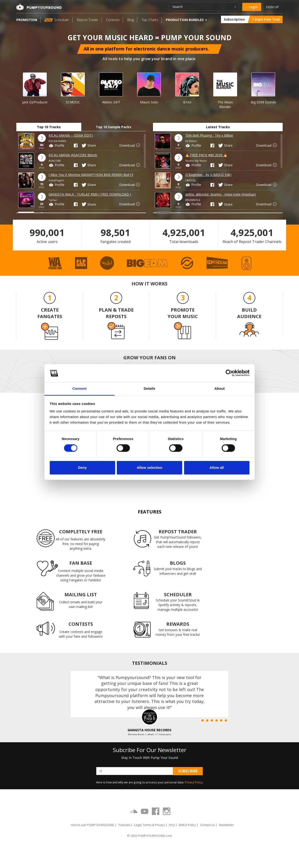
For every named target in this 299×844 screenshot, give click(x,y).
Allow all (217, 467)
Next (291, 85)
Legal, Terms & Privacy (149, 824)
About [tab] (219, 388)
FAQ (172, 824)
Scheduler (56, 20)
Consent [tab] (79, 388)
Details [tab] (149, 388)
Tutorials (124, 824)
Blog (130, 20)
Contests (113, 20)
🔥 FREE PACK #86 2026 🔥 (206, 155)
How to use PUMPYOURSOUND (92, 824)
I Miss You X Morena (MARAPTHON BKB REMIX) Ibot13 (91, 174)
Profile (56, 145)
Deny (82, 467)
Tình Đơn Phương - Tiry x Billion (209, 135)
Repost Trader (87, 20)
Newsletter (226, 824)
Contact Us (207, 824)
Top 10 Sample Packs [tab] (113, 127)
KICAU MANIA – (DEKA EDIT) (71, 135)
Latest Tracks (218, 127)
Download (130, 145)
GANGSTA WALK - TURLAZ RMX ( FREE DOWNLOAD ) (90, 194)
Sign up (272, 7)
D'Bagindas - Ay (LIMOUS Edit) (208, 174)
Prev (7, 85)
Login (252, 7)
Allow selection (149, 467)
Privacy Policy (194, 782)
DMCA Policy (187, 824)
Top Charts (150, 20)
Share (88, 145)
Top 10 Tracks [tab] (49, 127)
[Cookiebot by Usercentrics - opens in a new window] (229, 373)
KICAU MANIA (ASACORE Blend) (73, 155)
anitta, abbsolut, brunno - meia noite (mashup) (220, 194)
